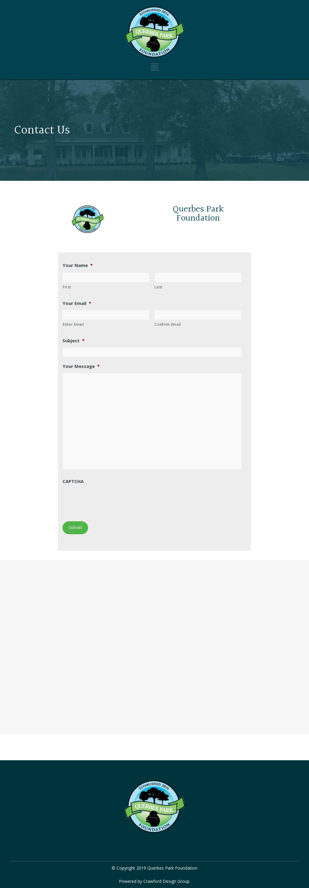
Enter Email (73, 324)
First (67, 287)
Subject (73, 341)
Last (158, 287)
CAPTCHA (73, 481)
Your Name (77, 265)
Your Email (76, 303)
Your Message (81, 366)
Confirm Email (167, 324)
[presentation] (108, 500)
